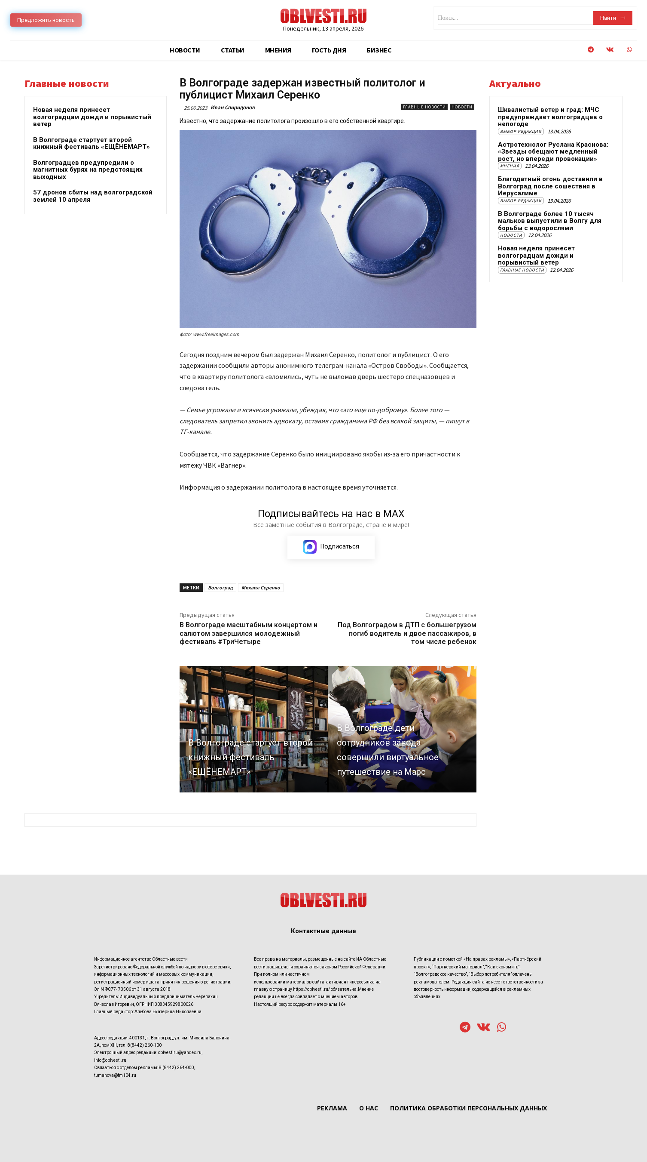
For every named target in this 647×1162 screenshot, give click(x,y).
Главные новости (424, 107)
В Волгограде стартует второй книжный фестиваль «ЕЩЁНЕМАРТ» (91, 143)
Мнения (509, 166)
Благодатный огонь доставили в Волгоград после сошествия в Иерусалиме (550, 186)
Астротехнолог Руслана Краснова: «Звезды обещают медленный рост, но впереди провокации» (553, 152)
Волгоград (220, 587)
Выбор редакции (521, 131)
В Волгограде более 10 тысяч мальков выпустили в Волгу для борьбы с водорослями (549, 221)
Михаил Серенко (260, 587)
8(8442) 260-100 (145, 1045)
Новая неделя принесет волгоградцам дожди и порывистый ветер (92, 117)
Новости (462, 107)
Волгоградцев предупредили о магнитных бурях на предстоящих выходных (88, 170)
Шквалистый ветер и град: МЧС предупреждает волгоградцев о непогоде (550, 117)
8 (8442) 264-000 (176, 1067)
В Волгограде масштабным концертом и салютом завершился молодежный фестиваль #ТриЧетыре (248, 633)
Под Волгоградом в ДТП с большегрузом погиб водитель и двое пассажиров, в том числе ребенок (407, 633)
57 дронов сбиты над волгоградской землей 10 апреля (93, 195)
